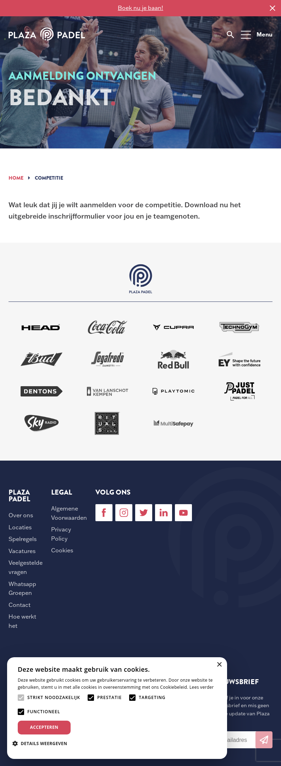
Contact (20, 604)
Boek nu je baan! (140, 7)
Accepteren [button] (44, 727)
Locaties (20, 527)
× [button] (219, 665)
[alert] (117, 708)
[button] (42, 743)
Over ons (21, 515)
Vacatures (22, 550)
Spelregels (23, 538)
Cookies (62, 550)
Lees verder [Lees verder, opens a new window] (201, 687)
